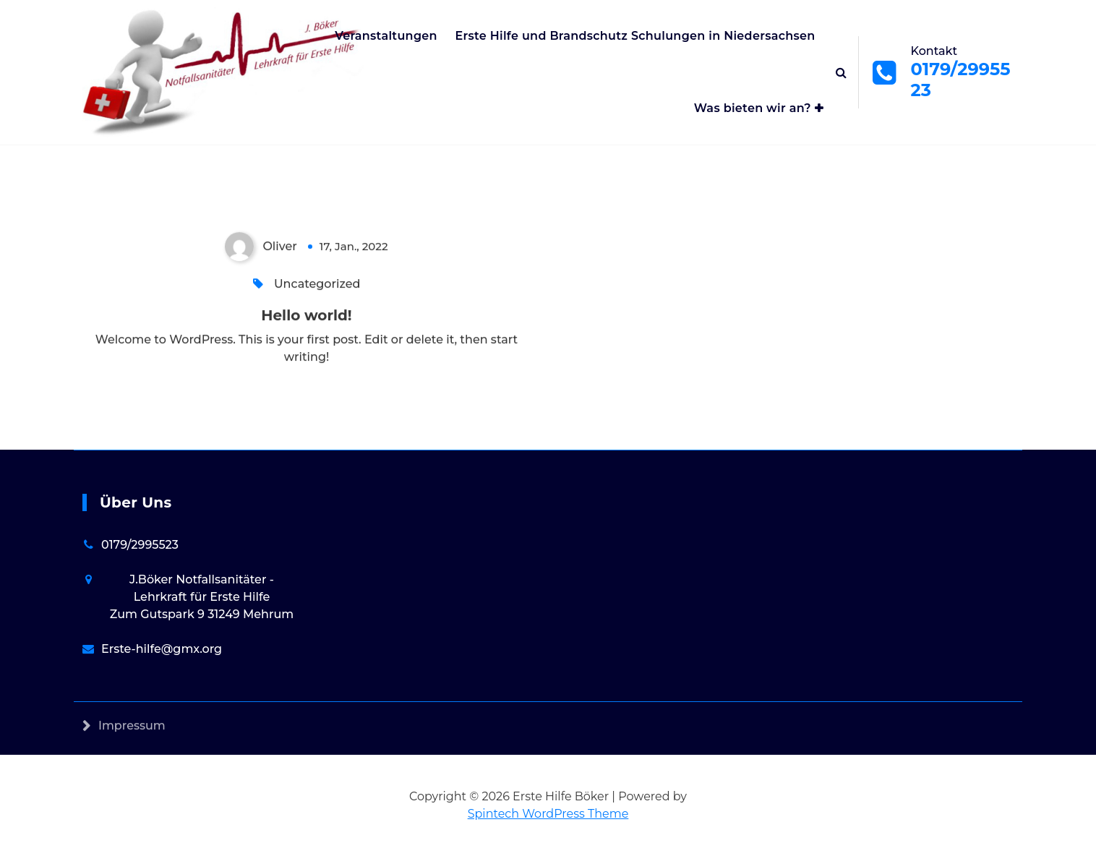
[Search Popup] (841, 72)
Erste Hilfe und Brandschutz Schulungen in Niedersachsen (635, 36)
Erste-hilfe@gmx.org (161, 650)
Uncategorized (317, 285)
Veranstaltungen (386, 36)
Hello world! (306, 316)
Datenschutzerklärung (164, 773)
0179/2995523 (140, 546)
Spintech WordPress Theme (548, 814)
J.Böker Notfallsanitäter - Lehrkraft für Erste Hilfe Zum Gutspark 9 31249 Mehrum (202, 598)
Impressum (132, 738)
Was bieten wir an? (752, 108)
